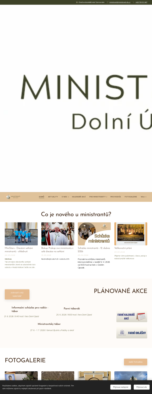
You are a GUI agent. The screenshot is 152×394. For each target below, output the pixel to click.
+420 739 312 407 (141, 2)
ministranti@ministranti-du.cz (119, 2)
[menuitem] (43, 197)
